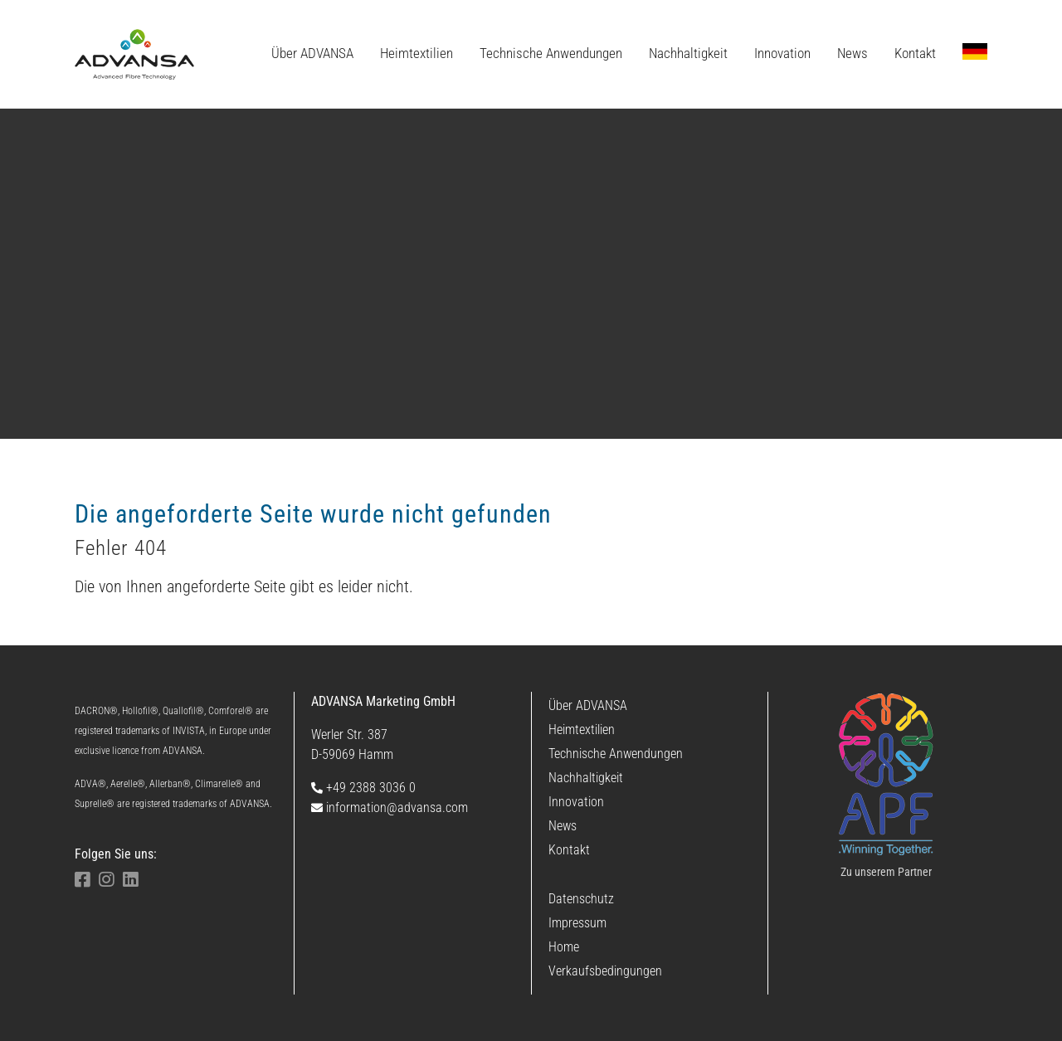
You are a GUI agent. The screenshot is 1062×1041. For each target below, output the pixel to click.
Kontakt (569, 850)
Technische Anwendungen (615, 753)
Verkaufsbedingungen (605, 971)
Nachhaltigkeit (585, 778)
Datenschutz (581, 899)
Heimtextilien (581, 729)
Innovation (576, 802)
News (562, 826)
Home (563, 947)
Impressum (577, 923)
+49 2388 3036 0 (363, 787)
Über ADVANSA (587, 705)
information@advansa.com (389, 807)
